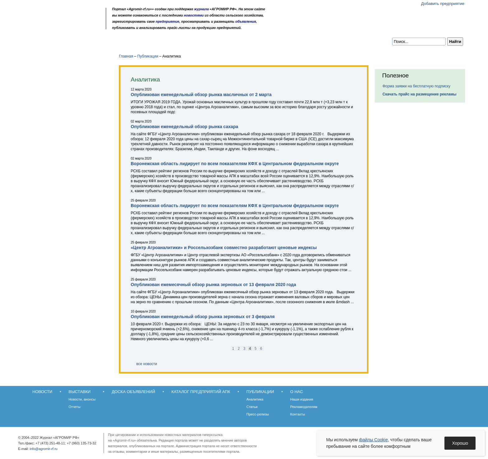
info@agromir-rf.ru (43, 449)
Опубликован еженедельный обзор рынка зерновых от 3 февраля (202, 316)
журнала (201, 9)
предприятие (167, 21)
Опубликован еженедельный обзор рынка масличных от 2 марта (201, 94)
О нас (253, 41)
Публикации (223, 41)
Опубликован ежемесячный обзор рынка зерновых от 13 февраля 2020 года (213, 284)
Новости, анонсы (82, 399)
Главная (126, 56)
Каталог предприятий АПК (171, 41)
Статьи (252, 407)
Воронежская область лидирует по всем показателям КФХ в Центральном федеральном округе (235, 163)
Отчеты (74, 407)
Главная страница (52, 25)
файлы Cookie (373, 439)
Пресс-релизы (257, 414)
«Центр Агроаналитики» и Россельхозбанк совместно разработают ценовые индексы (224, 247)
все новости (146, 364)
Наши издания (301, 399)
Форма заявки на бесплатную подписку (416, 86)
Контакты (297, 414)
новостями (194, 15)
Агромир (63, 14)
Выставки (70, 41)
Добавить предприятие (442, 3)
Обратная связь (60, 25)
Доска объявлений (111, 41)
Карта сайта (68, 25)
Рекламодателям (303, 407)
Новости (39, 41)
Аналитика (254, 399)
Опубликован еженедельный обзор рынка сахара (184, 126)
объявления (245, 21)
